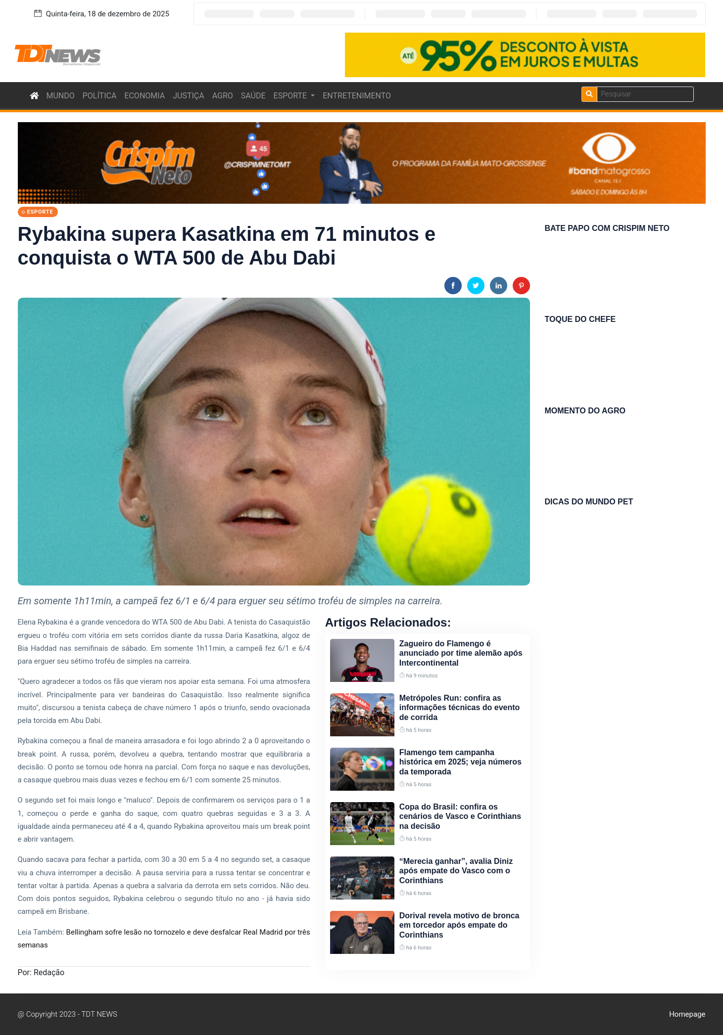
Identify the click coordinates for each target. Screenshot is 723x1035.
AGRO (222, 95)
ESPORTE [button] (291, 95)
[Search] (645, 94)
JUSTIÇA (188, 95)
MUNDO (61, 95)
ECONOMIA (144, 95)
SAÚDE (253, 95)
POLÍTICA (100, 95)
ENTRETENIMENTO (357, 95)
